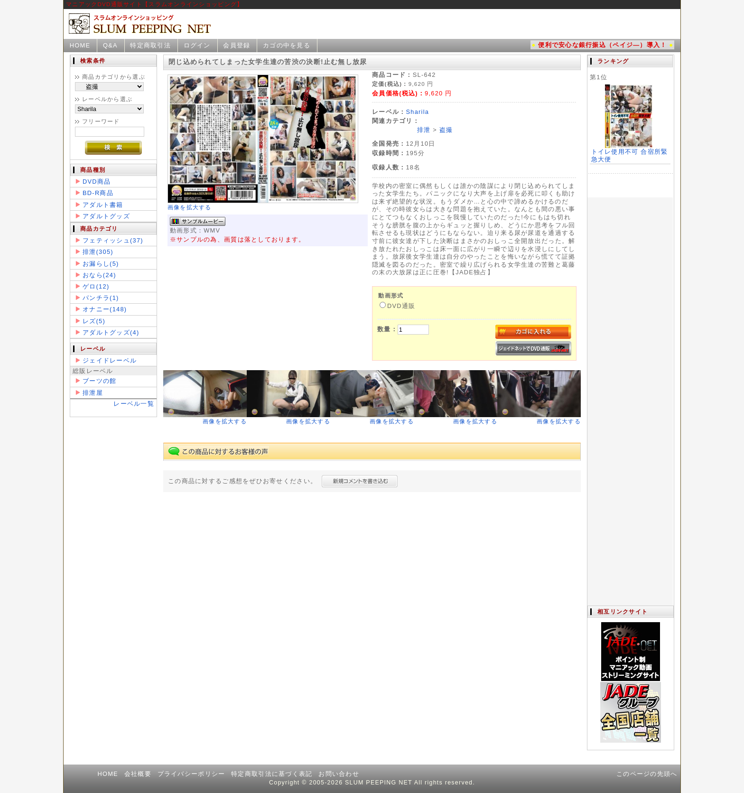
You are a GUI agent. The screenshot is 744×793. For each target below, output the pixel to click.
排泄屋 (93, 392)
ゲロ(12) (96, 286)
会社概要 (137, 773)
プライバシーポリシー (191, 773)
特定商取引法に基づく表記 (271, 773)
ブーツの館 (99, 380)
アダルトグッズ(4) (111, 332)
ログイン (197, 45)
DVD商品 (97, 181)
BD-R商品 (98, 192)
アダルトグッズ (106, 216)
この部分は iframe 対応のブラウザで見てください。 (630, 330)
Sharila (417, 111)
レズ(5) (94, 321)
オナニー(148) (105, 309)
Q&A (110, 45)
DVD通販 (397, 305)
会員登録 (236, 45)
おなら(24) (99, 275)
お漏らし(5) (101, 263)
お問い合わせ (338, 773)
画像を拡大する (189, 207)
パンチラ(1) (101, 297)
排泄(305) (98, 251)
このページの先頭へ (647, 773)
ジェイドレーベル (110, 360)
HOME (80, 45)
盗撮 (446, 129)
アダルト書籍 (103, 204)
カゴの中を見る (286, 45)
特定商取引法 (150, 45)
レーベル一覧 (133, 403)
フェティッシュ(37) (113, 240)
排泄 (424, 129)
